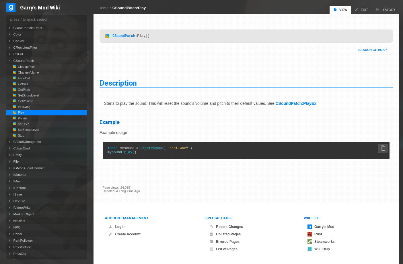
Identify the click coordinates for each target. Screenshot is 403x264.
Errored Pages (224, 241)
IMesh (18, 181)
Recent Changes (226, 226)
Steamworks (321, 241)
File (16, 161)
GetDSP (23, 84)
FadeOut (23, 78)
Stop (20, 135)
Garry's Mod (320, 226)
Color (17, 34)
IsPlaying (23, 107)
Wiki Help (318, 249)
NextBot (19, 220)
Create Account (124, 234)
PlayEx (22, 118)
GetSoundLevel (28, 95)
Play (131, 153)
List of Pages (223, 249)
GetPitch (23, 89)
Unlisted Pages (225, 234)
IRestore (19, 188)
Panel (17, 234)
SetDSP (23, 124)
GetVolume (25, 101)
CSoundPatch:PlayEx (299, 103)
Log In (117, 226)
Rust (314, 234)
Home (104, 8)
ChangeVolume (28, 72)
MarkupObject (23, 214)
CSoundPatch (127, 35)
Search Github (368, 50)
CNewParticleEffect (27, 27)
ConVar (19, 41)
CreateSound (155, 148)
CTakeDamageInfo (27, 141)
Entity (17, 155)
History (385, 9)
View (340, 9)
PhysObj (19, 253)
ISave (17, 194)
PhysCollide (22, 247)
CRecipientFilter (25, 47)
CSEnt (18, 54)
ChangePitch (26, 66)
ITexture (19, 201)
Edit (361, 9)
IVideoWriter (22, 207)
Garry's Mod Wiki (40, 8)
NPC (17, 227)
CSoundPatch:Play (129, 8)
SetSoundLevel (28, 129)
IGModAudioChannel (29, 168)
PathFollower (23, 240)
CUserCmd (21, 148)
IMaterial (19, 174)
